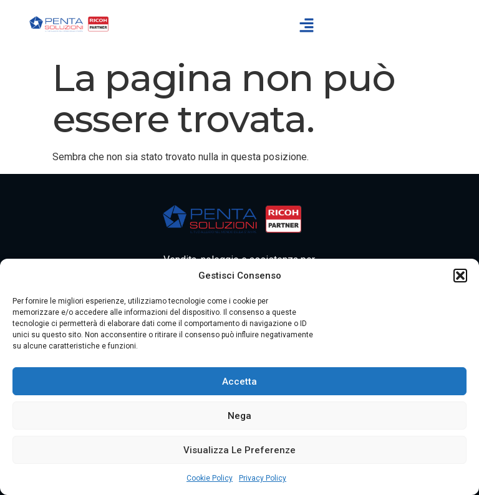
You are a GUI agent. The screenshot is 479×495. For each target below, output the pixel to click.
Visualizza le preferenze (239, 450)
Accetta (239, 381)
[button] (460, 275)
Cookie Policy (209, 478)
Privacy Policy (262, 478)
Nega (239, 415)
